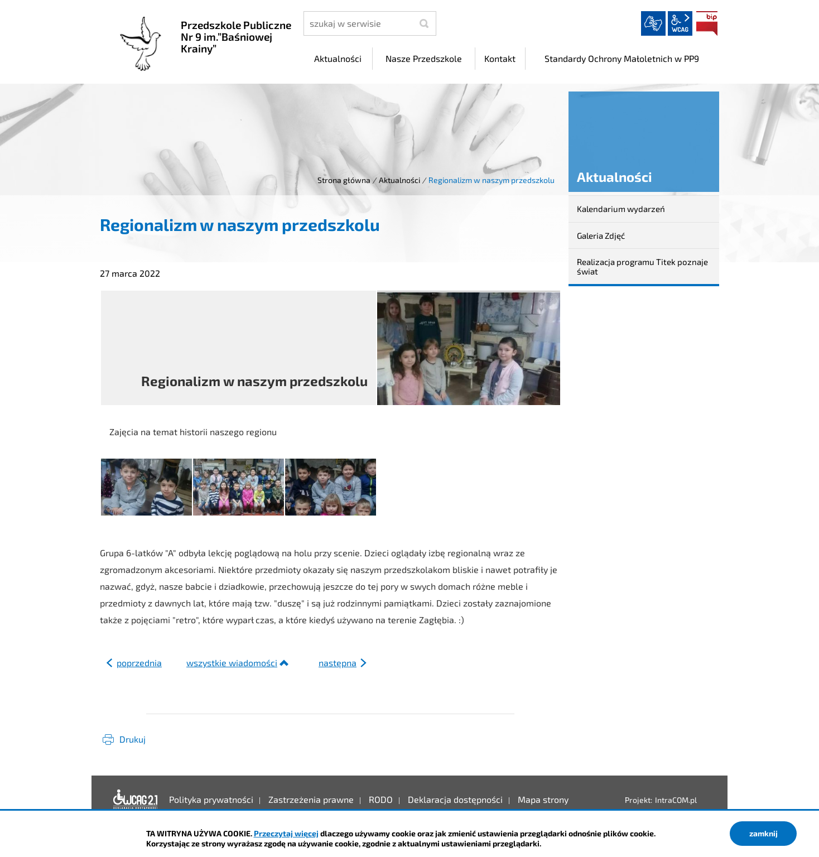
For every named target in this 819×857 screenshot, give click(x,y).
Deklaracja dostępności (135, 799)
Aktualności (399, 180)
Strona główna (343, 180)
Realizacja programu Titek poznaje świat (642, 266)
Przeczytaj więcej (286, 833)
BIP (707, 23)
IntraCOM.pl (676, 800)
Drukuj (132, 739)
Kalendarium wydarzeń (621, 209)
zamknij (763, 833)
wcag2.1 (680, 23)
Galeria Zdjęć (601, 235)
